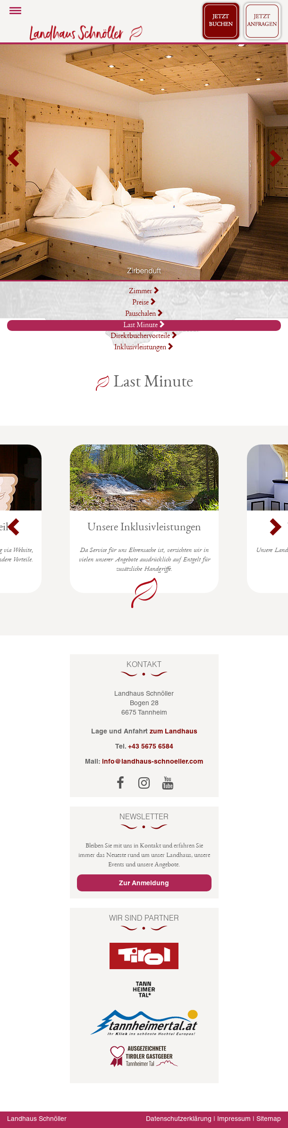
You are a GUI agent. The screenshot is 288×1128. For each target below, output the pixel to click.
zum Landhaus (173, 731)
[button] (14, 162)
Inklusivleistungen (144, 348)
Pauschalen (144, 314)
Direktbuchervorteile (144, 336)
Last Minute (144, 325)
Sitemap (268, 1118)
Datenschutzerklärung (179, 1118)
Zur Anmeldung (144, 883)
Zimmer (144, 292)
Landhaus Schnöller (37, 1118)
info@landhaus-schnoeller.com (152, 761)
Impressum (234, 1118)
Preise (144, 303)
